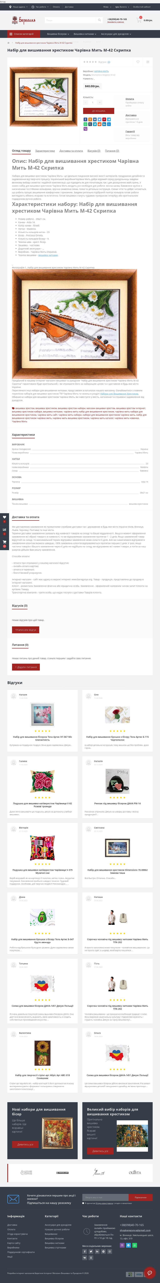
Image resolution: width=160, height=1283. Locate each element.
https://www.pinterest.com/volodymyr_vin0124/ (103, 1251)
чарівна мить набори (70, 414)
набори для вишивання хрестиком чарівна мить (109, 414)
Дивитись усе (25, 1144)
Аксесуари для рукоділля (58, 1224)
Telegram (128, 1245)
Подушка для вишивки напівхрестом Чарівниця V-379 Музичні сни (42, 871)
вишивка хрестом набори (71, 408)
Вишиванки (51, 1233)
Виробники (13, 1247)
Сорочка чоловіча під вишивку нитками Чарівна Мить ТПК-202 (117, 941)
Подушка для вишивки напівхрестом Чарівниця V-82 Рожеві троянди (42, 805)
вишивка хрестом (24, 408)
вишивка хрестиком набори (27, 411)
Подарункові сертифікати (21, 1252)
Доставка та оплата (71, 150)
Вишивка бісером (54, 1238)
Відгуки (87, 41)
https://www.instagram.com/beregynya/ (110, 1251)
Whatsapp (135, 1245)
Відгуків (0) (94, 150)
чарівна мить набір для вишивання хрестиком (89, 411)
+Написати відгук (25, 630)
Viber (122, 1245)
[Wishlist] (138, 62)
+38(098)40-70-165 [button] (132, 1225)
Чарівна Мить (101, 71)
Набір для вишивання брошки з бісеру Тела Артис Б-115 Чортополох (117, 738)
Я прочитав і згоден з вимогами (108, 1203)
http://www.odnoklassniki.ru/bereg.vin (91, 1258)
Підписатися (140, 1197)
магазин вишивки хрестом (101, 408)
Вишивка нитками (54, 1243)
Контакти (12, 1238)
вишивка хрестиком (46, 408)
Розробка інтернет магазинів (20, 1273)
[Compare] (148, 62)
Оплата (56, 6)
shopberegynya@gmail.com (135, 1230)
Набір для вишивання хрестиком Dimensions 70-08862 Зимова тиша (118, 871)
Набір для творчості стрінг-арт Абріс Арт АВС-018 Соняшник (42, 1077)
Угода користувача (104, 1203)
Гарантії (130, 131)
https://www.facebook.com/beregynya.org (84, 1251)
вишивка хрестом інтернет (130, 408)
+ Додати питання (26, 667)
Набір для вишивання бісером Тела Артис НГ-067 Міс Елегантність (42, 738)
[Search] (99, 20)
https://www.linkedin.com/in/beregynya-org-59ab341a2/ (97, 1251)
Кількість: (88, 97)
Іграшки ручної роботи (57, 1229)
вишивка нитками (48, 255)
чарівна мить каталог (101, 418)
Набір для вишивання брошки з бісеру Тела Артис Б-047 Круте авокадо (42, 941)
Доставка (69, 6)
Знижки (74, 41)
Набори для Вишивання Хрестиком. (119, 393)
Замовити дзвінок (115, 22)
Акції (9, 1256)
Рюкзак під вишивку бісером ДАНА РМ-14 (117, 803)
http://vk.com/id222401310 (84, 1258)
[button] (4, 544)
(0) (109, 61)
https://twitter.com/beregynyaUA (91, 1251)
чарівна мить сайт (47, 414)
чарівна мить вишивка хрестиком (71, 418)
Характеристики (45, 150)
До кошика (98, 110)
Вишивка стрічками (55, 1247)
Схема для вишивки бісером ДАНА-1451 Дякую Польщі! (42, 1005)
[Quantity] (92, 102)
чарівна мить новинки (127, 418)
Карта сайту (13, 1243)
